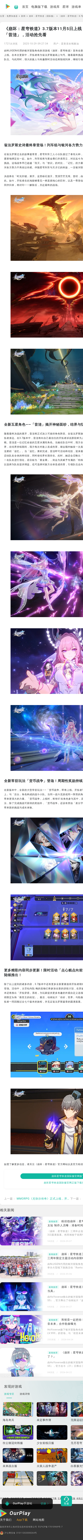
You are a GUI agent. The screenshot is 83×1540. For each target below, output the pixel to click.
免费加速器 (12, 16)
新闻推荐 (53, 1221)
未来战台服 (10, 1466)
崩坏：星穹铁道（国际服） (42, 16)
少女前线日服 (45, 1443)
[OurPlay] (15, 1513)
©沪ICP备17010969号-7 (50, 1527)
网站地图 (38, 1519)
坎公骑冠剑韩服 (13, 1443)
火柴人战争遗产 (47, 1466)
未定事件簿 (44, 1420)
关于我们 (6, 1519)
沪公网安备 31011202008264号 (18, 1533)
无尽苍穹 (76, 1443)
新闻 (23, 16)
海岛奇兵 (8, 1420)
